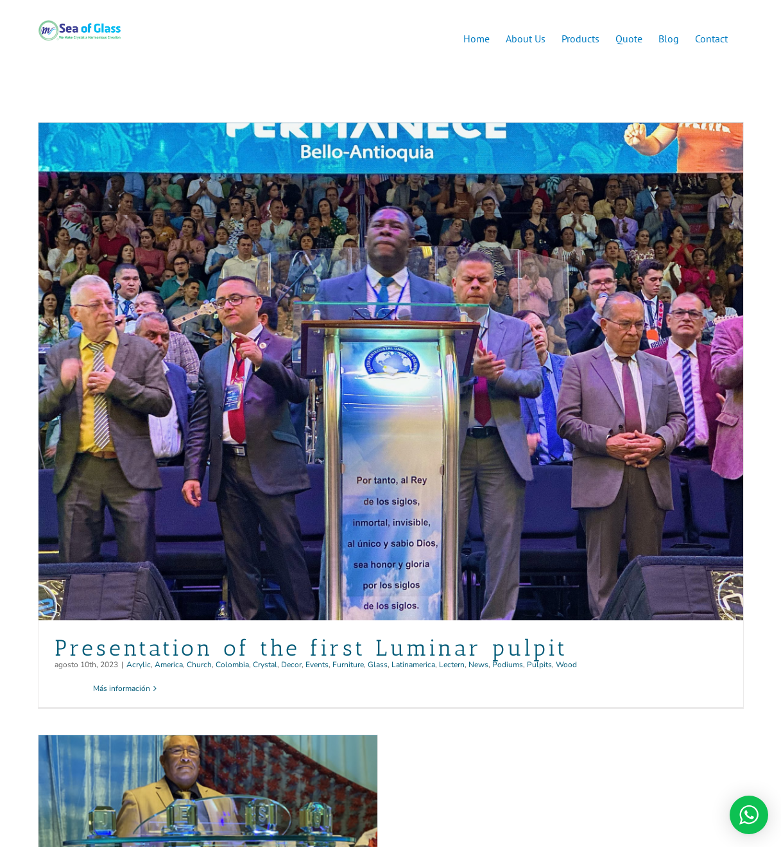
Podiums (507, 664)
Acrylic (138, 664)
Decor (291, 664)
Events (317, 664)
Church (199, 664)
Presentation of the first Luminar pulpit (311, 647)
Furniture (348, 664)
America (169, 664)
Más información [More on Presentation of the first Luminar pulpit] (121, 688)
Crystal (265, 664)
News (478, 664)
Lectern (452, 664)
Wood (566, 664)
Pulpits (539, 664)
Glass (378, 664)
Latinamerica (413, 664)
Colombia (232, 664)
